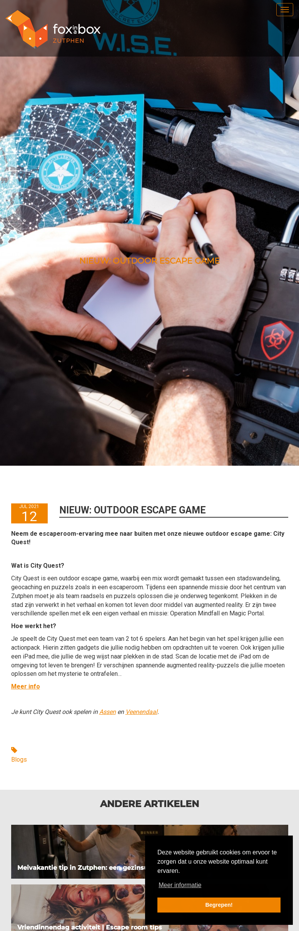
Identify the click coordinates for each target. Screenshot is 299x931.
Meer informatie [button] (180, 885)
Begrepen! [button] (218, 905)
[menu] (284, 9)
